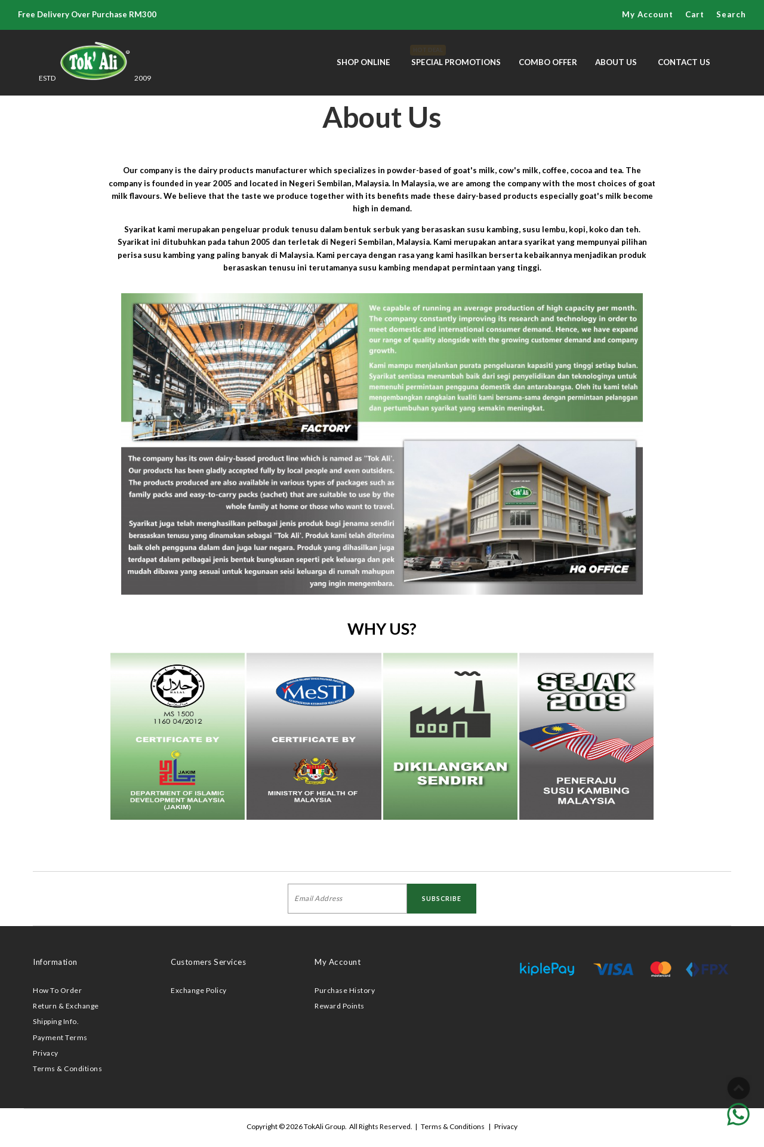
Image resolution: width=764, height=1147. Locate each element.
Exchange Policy (199, 990)
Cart (694, 14)
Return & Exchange (66, 1005)
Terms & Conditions (67, 1068)
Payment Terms (60, 1037)
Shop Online (363, 62)
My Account (647, 14)
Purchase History (345, 990)
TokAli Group (324, 1126)
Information (55, 962)
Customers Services (208, 962)
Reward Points (340, 1005)
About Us (616, 62)
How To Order (57, 990)
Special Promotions (456, 56)
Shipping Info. (56, 1021)
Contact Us (684, 62)
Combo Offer (548, 62)
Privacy (45, 1052)
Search (731, 14)
